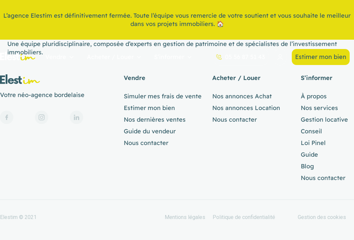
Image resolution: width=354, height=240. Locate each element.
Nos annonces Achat (242, 96)
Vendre (59, 57)
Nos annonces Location (246, 108)
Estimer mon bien (320, 57)
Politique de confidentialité (244, 217)
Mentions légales (185, 217)
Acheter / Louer (114, 57)
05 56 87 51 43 (240, 57)
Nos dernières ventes (155, 119)
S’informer (172, 57)
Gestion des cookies (322, 217)
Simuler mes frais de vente (163, 96)
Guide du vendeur (150, 131)
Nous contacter (146, 143)
